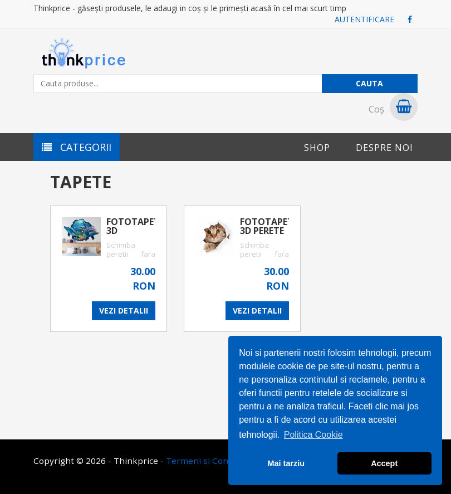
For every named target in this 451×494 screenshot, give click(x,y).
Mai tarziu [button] (286, 463)
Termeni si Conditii (204, 460)
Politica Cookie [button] (313, 434)
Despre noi (384, 147)
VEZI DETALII (123, 310)
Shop (317, 147)
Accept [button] (384, 463)
